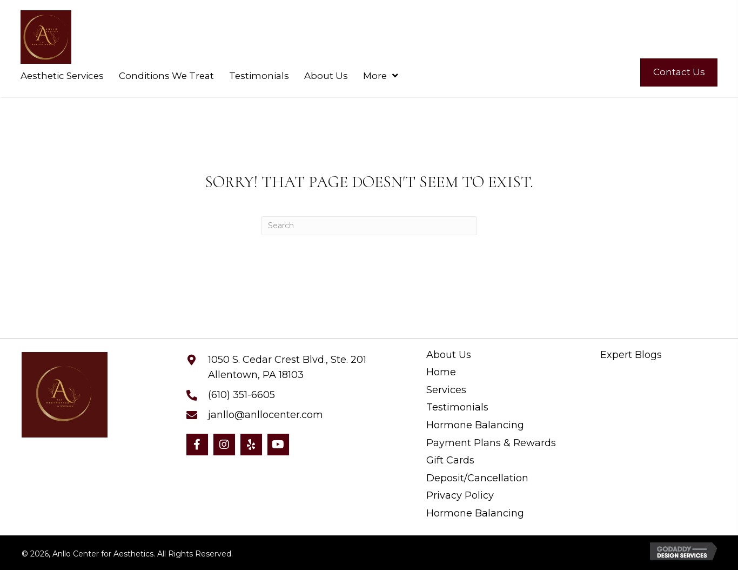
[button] (197, 444)
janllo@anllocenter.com (265, 415)
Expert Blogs (631, 355)
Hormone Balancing (475, 425)
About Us (448, 355)
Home (441, 372)
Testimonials (457, 407)
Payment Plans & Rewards (491, 443)
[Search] (369, 225)
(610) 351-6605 (241, 395)
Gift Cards (450, 460)
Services (446, 390)
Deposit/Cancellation (477, 478)
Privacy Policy (460, 495)
